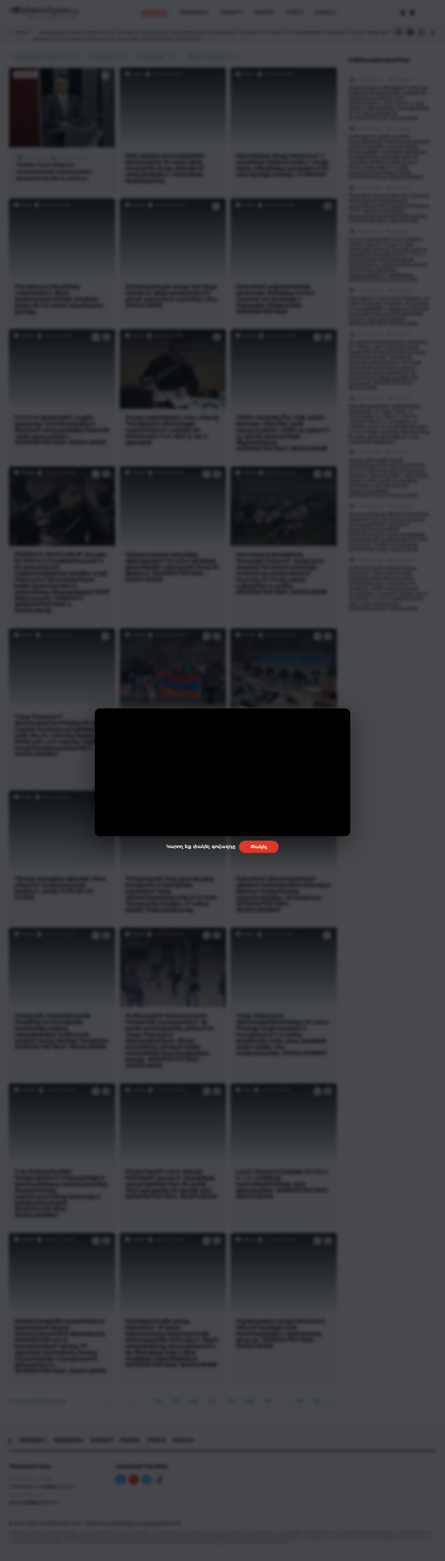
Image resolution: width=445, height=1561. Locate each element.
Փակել (258, 846)
